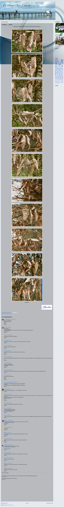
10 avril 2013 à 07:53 (8, 415)
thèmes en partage (58, 66)
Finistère (56, 69)
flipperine (5, 463)
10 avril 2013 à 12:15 (9, 438)
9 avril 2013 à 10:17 (9, 345)
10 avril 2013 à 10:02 (9, 427)
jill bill (5, 340)
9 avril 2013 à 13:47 (8, 375)
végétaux (10, 313)
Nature (7, 313)
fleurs (62, 64)
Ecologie (57, 73)
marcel (5, 375)
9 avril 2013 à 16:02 (14, 382)
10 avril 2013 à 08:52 (10, 420)
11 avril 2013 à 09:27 (9, 468)
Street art (61, 73)
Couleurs (58, 74)
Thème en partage (59, 62)
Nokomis (5, 408)
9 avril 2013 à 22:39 (9, 394)
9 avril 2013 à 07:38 (12, 319)
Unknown (5, 394)
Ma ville (61, 70)
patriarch (5, 345)
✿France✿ (5, 420)
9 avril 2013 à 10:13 (8, 340)
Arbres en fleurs (56, 83)
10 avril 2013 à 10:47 (8, 432)
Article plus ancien (50, 503)
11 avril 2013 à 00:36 (9, 463)
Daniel (5, 327)
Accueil (27, 503)
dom (4, 452)
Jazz (58, 76)
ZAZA (5, 415)
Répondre (5, 324)
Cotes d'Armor (60, 82)
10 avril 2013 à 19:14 (8, 452)
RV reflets (60, 77)
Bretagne (57, 60)
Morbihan (57, 61)
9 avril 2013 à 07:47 (8, 327)
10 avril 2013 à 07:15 (9, 408)
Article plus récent (4, 503)
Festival (56, 82)
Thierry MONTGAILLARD (7, 319)
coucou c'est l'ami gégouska (8, 382)
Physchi (5, 427)
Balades (5, 313)
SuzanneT (5, 438)
